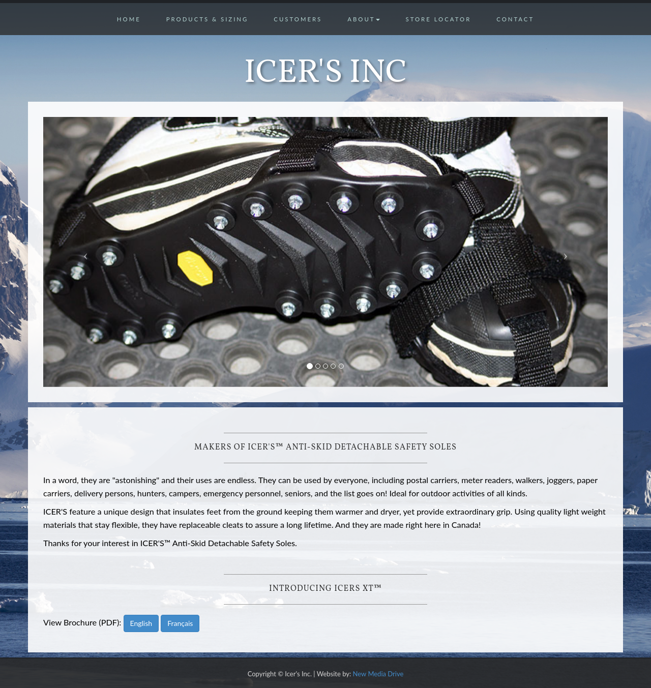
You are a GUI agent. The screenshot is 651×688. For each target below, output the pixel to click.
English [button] (141, 623)
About (363, 19)
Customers (298, 19)
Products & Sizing (207, 19)
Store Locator (438, 19)
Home (129, 19)
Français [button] (180, 623)
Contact (515, 19)
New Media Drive (378, 674)
